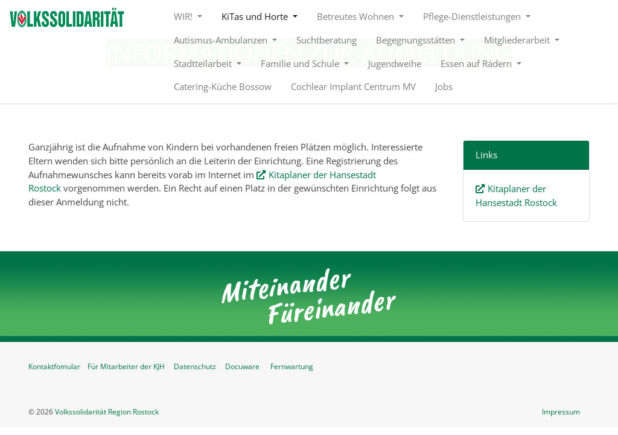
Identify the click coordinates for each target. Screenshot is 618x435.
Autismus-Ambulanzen (222, 40)
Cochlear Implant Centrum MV (353, 86)
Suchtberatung (326, 40)
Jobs (444, 86)
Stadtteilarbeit (204, 63)
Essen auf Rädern (477, 63)
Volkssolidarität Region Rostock (107, 412)
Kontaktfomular (54, 366)
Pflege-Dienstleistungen (473, 16)
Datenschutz (195, 366)
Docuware (242, 366)
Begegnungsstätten (416, 40)
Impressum (561, 412)
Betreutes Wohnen (357, 16)
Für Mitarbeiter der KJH (126, 366)
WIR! (184, 16)
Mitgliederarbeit (518, 40)
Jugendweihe (394, 63)
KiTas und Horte (255, 16)
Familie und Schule (301, 63)
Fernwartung (291, 366)
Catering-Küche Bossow (223, 86)
